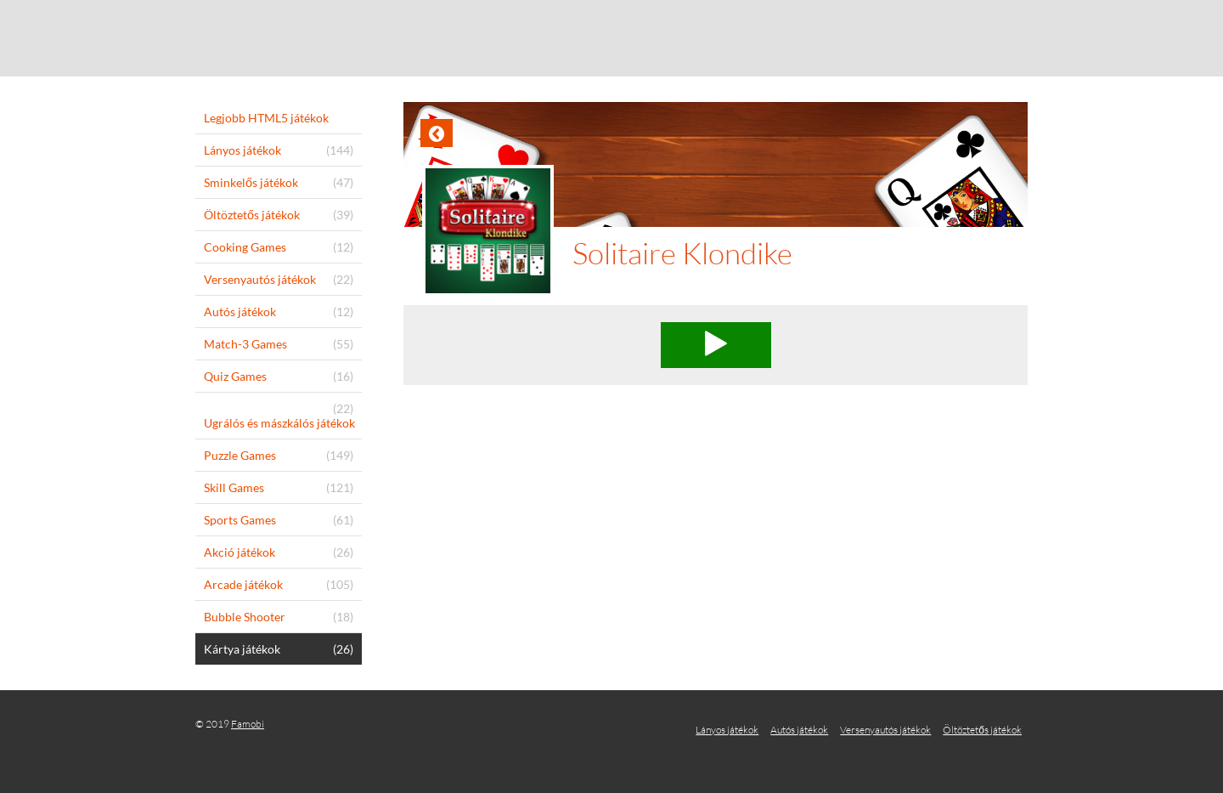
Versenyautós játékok (885, 729)
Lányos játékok (727, 729)
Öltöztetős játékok (982, 729)
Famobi (247, 723)
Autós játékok (799, 729)
